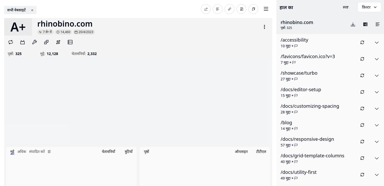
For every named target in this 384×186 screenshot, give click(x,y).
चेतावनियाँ (108, 151)
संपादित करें (37, 151)
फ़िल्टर (370, 7)
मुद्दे (12, 151)
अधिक (21, 151)
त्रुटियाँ (128, 151)
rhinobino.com (65, 23)
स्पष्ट (346, 7)
